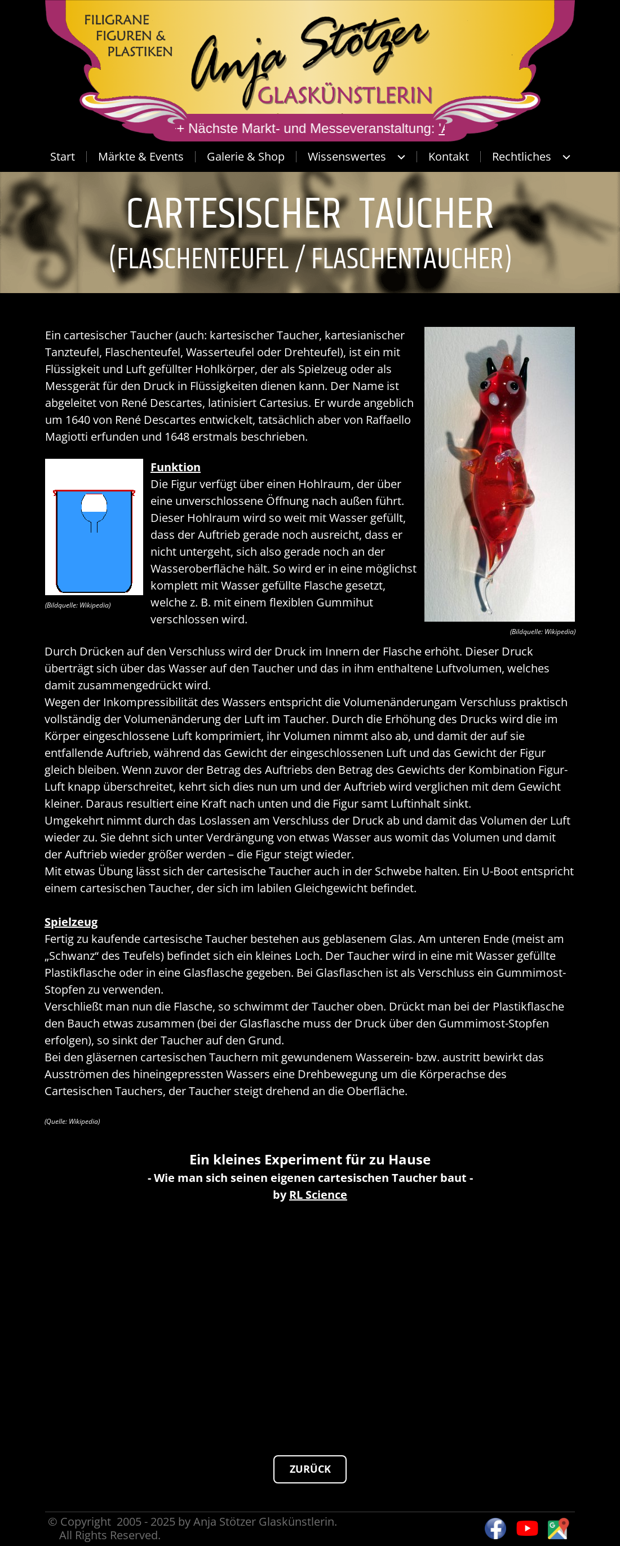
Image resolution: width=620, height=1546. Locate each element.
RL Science (318, 1194)
